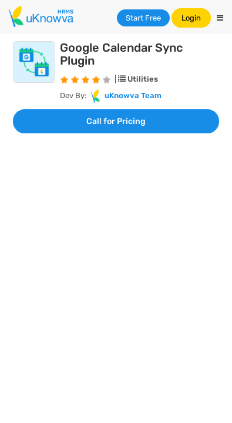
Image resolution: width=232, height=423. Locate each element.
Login (191, 18)
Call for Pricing (116, 121)
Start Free (143, 18)
